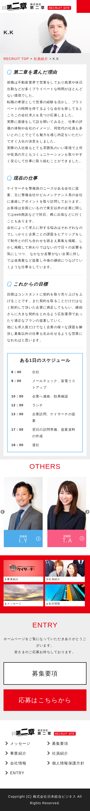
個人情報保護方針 (68, 763)
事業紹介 (18, 753)
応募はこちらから (45, 700)
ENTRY (17, 773)
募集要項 (45, 673)
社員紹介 (41, 59)
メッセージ (20, 744)
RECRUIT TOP (16, 59)
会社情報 (18, 763)
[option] (23, 512)
